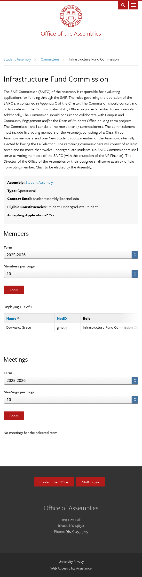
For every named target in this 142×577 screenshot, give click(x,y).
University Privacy (71, 561)
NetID (62, 318)
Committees (50, 59)
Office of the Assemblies (71, 33)
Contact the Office (53, 482)
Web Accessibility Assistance (71, 568)
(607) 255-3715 (77, 531)
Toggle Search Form (123, 4)
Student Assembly (17, 59)
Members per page (19, 266)
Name (13, 318)
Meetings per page (19, 392)
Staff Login (90, 482)
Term (8, 247)
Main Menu (133, 4)
